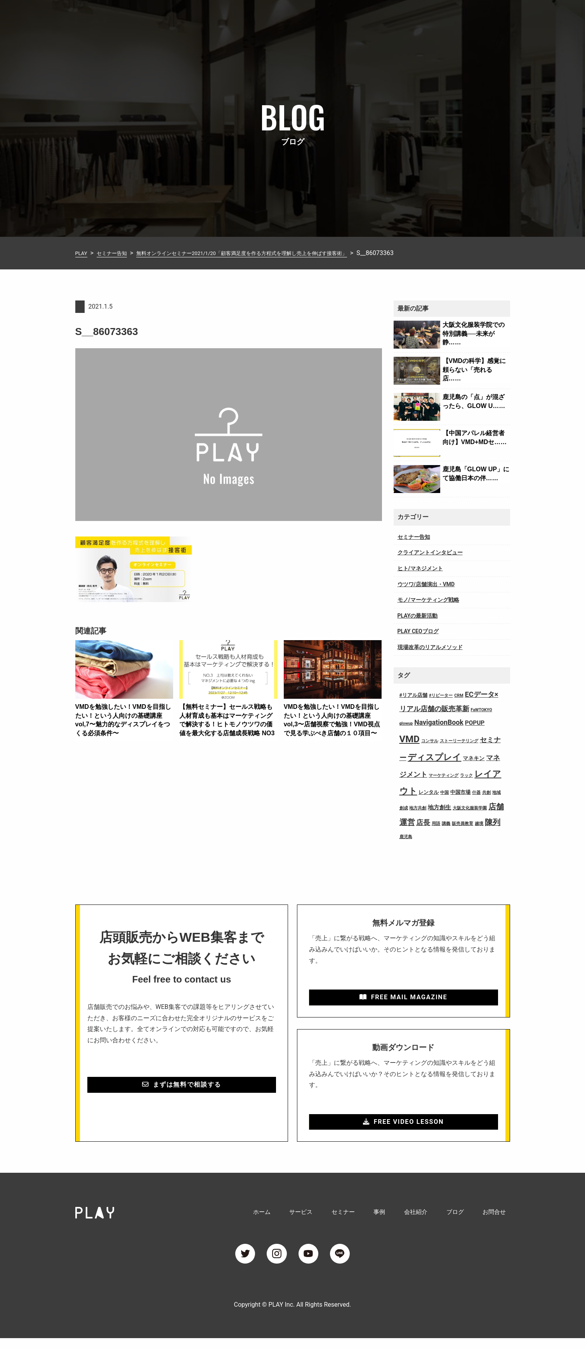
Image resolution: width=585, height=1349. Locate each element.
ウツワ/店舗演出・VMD (426, 584)
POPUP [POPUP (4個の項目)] (474, 722)
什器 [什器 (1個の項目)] (476, 792)
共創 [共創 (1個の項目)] (486, 792)
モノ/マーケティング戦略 (428, 600)
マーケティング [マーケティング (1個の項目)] (443, 775)
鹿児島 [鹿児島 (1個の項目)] (405, 836)
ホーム (300, 17)
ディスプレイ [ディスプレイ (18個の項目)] (434, 757)
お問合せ (497, 17)
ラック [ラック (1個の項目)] (466, 775)
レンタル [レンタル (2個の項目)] (428, 792)
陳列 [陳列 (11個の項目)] (492, 822)
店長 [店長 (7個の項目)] (423, 822)
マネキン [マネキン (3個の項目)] (473, 758)
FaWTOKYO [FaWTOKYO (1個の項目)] (481, 709)
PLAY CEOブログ (418, 631)
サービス (333, 17)
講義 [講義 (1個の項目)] (446, 823)
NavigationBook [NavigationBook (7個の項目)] (438, 722)
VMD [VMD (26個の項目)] (409, 739)
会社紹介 (430, 17)
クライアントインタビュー (430, 552)
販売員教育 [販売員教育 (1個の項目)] (462, 823)
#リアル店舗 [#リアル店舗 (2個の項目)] (413, 695)
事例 (400, 17)
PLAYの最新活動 (418, 616)
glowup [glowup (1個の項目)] (406, 723)
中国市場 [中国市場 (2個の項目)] (460, 792)
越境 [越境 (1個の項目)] (479, 823)
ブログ (464, 17)
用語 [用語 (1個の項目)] (436, 823)
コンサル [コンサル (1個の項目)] (429, 740)
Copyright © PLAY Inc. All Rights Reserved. (292, 1315)
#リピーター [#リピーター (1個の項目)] (441, 695)
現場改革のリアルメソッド (430, 647)
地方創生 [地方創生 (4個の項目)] (439, 807)
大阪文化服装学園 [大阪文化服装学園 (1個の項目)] (470, 808)
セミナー (370, 17)
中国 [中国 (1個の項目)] (444, 792)
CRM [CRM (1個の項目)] (458, 695)
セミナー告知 (414, 537)
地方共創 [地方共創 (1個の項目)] (417, 808)
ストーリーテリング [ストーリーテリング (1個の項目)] (459, 740)
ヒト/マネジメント (420, 568)
